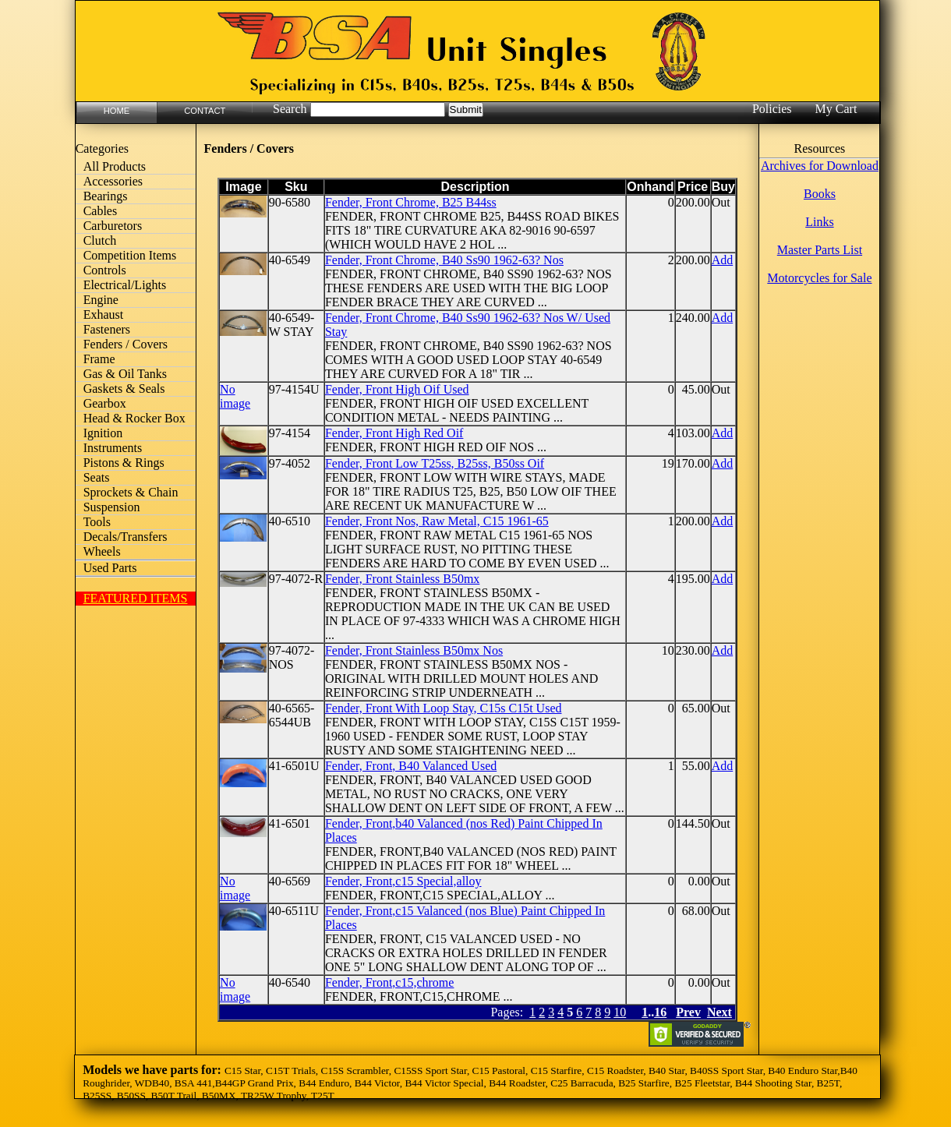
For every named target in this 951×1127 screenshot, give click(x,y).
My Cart (836, 108)
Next (719, 1012)
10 (619, 1012)
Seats (96, 477)
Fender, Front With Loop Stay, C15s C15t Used (443, 708)
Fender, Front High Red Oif (394, 433)
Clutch (100, 240)
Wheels (102, 551)
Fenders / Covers (125, 344)
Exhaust (103, 314)
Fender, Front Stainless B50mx (402, 578)
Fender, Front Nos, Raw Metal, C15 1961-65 (437, 521)
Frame (99, 359)
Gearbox (104, 403)
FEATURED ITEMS (135, 598)
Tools (97, 521)
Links (819, 221)
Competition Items (130, 255)
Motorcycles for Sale (819, 277)
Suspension (111, 507)
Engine (100, 299)
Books (820, 193)
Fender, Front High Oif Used (397, 389)
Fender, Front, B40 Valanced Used (411, 765)
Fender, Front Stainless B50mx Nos (414, 650)
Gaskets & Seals (124, 388)
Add (723, 260)
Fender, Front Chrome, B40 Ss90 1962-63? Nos (444, 260)
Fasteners (106, 329)
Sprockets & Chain (131, 492)
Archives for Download (820, 165)
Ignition (103, 433)
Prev (688, 1012)
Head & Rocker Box (134, 418)
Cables (100, 210)
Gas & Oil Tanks (125, 373)
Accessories (113, 181)
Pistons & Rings (123, 462)
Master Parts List (819, 249)
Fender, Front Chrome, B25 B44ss (411, 202)
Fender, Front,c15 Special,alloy (403, 881)
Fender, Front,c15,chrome (389, 982)
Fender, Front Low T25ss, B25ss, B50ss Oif (434, 463)
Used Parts (110, 567)
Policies (772, 108)
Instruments (113, 447)
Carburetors (113, 225)
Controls (104, 270)
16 (660, 1012)
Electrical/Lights (125, 284)
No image (235, 396)
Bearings (105, 196)
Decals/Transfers (125, 536)
